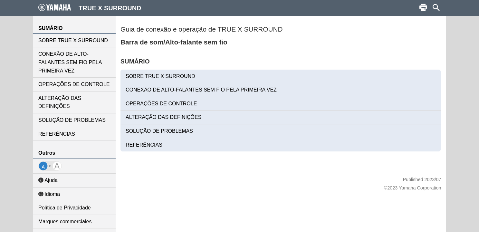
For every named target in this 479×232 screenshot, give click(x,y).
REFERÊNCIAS (56, 134)
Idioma (49, 194)
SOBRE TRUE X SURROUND (73, 40)
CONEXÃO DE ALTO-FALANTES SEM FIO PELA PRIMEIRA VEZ (70, 62)
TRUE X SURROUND (89, 8)
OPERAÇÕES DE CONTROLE (74, 84)
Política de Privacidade (64, 207)
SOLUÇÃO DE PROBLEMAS (72, 120)
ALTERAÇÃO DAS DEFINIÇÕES (59, 102)
